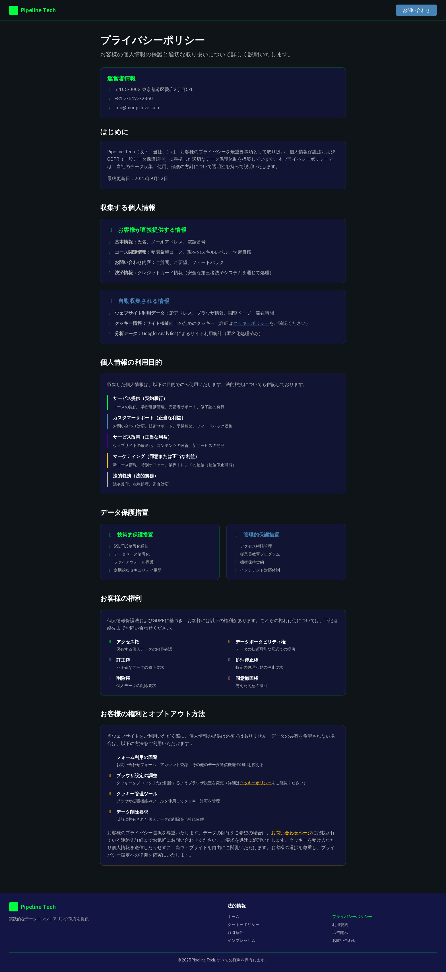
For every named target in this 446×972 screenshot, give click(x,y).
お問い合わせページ (291, 832)
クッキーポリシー (251, 323)
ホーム (233, 916)
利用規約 (340, 924)
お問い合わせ (416, 10)
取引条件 (235, 932)
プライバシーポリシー (352, 916)
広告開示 (340, 932)
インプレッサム (241, 940)
